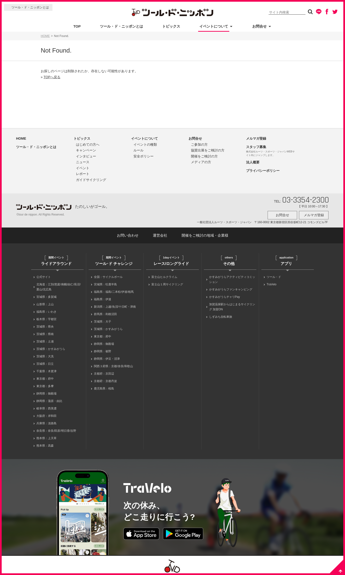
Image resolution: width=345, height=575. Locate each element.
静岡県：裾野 (102, 350)
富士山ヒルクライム (164, 275)
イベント (82, 168)
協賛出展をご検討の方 (207, 150)
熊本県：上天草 (46, 436)
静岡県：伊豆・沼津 (107, 357)
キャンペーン (86, 150)
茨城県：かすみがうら (50, 347)
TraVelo (271, 283)
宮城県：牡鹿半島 (105, 283)
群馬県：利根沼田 (105, 312)
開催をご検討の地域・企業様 (205, 234)
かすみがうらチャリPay (224, 295)
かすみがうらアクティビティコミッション (232, 278)
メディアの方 (201, 162)
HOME (45, 36)
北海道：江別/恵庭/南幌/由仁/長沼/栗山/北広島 (58, 285)
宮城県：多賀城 (46, 295)
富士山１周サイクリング (167, 283)
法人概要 (252, 162)
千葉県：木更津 (46, 369)
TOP (77, 26)
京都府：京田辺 (104, 372)
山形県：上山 (45, 303)
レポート (82, 174)
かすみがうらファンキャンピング (230, 288)
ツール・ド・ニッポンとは (30, 7)
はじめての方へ (87, 144)
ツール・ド (274, 275)
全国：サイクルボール (108, 275)
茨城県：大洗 (45, 355)
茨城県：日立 (45, 362)
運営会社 (160, 234)
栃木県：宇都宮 (46, 317)
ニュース (82, 162)
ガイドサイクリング (91, 180)
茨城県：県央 (45, 325)
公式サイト (43, 275)
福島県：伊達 (102, 297)
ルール (138, 150)
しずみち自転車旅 (220, 315)
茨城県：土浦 (45, 340)
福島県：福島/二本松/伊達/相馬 (114, 290)
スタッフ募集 (256, 147)
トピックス (171, 26)
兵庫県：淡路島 (46, 422)
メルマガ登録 (256, 138)
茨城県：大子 (102, 320)
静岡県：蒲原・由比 (49, 399)
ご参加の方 (199, 144)
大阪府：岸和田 (46, 414)
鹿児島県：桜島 (104, 387)
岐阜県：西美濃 (46, 407)
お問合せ (259, 26)
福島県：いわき (46, 310)
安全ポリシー (143, 156)
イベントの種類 (145, 144)
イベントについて (213, 26)
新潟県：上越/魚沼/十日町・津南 (115, 305)
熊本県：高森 (45, 444)
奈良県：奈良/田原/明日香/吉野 (56, 429)
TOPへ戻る (52, 77)
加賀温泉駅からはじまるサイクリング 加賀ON (232, 305)
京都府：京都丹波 (105, 379)
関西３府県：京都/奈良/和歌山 (113, 364)
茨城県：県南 (45, 332)
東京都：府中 (45, 377)
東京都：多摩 (45, 384)
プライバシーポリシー (263, 171)
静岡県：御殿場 (46, 392)
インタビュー (86, 156)
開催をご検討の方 (204, 156)
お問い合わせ (127, 234)
